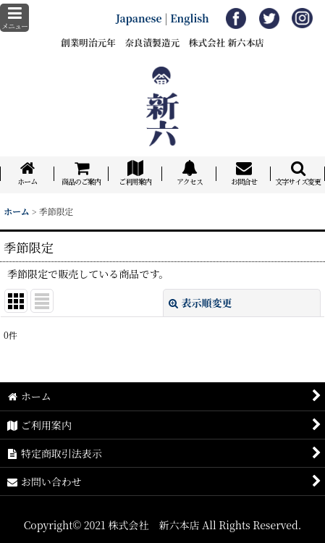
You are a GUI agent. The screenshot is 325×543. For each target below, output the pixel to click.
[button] (14, 18)
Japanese (139, 18)
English (189, 18)
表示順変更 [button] (200, 302)
